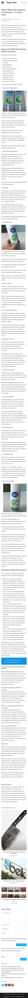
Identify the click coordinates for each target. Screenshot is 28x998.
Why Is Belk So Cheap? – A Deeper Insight (14, 881)
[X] (3, 985)
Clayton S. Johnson (7, 19)
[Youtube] (12, 985)
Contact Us (8, 994)
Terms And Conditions (21, 994)
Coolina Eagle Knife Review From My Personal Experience (14, 852)
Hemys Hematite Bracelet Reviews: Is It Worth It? (12, 968)
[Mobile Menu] (24, 2)
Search (2, 956)
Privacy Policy (13, 994)
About (4, 994)
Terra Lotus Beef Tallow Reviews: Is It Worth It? (11, 977)
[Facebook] (6, 985)
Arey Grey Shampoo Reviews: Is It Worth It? (11, 966)
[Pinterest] (9, 985)
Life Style (17, 19)
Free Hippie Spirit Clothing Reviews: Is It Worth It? (14, 900)
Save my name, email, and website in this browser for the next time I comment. (14, 939)
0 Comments (6, 21)
